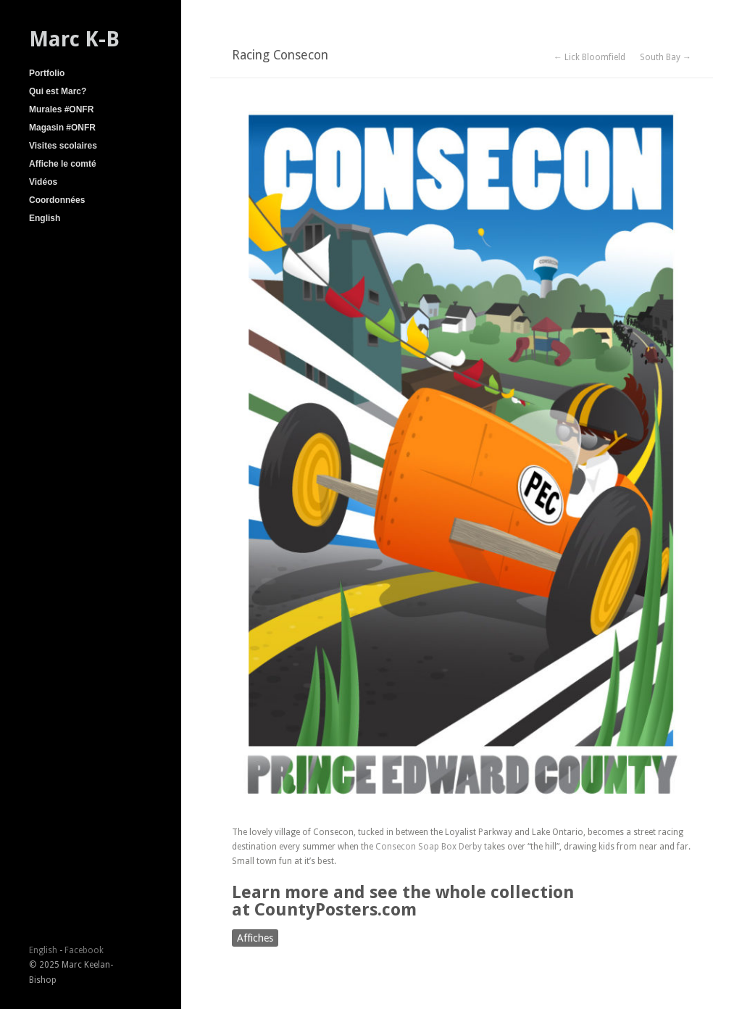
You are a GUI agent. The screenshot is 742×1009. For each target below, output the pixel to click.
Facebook (84, 950)
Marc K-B (74, 39)
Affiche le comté (62, 164)
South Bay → (665, 57)
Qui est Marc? (57, 91)
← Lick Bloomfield (589, 57)
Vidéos (43, 182)
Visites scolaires (63, 146)
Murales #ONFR (61, 109)
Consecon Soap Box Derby (428, 847)
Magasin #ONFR (62, 128)
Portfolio (46, 73)
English (44, 218)
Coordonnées (57, 200)
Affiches (255, 938)
